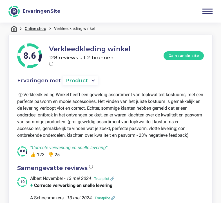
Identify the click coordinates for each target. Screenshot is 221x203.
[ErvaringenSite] (34, 11)
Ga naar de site (183, 56)
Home (14, 28)
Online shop (35, 28)
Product (76, 80)
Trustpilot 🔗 (104, 178)
